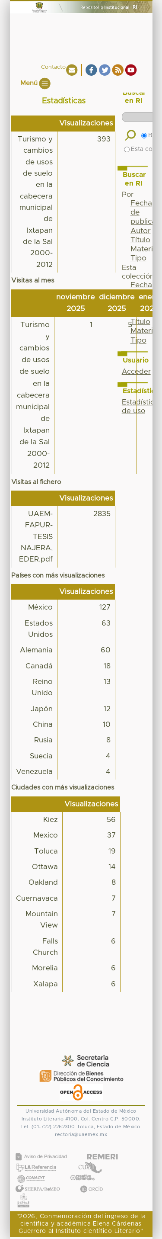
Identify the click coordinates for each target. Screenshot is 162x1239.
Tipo (138, 258)
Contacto (53, 67)
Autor (140, 231)
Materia (143, 249)
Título (140, 240)
